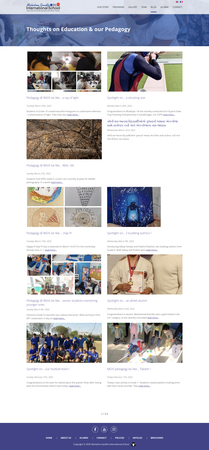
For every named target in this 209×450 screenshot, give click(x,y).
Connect (177, 7)
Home (48, 437)
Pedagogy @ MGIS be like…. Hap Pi (49, 233)
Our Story (103, 7)
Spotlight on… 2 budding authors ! (129, 233)
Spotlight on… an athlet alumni (127, 300)
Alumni (164, 7)
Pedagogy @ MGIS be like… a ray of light (53, 98)
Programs (118, 7)
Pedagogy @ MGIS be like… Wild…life (50, 165)
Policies (119, 437)
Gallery (132, 7)
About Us (65, 437)
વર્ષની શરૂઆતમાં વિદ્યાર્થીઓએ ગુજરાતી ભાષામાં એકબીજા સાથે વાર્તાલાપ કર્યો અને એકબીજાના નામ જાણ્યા (142, 123)
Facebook (95, 429)
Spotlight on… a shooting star (126, 98)
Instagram (114, 429)
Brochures (157, 437)
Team (144, 7)
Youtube (104, 429)
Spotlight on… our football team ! (48, 369)
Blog (153, 7)
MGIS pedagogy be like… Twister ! (129, 369)
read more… (73, 114)
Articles (138, 437)
